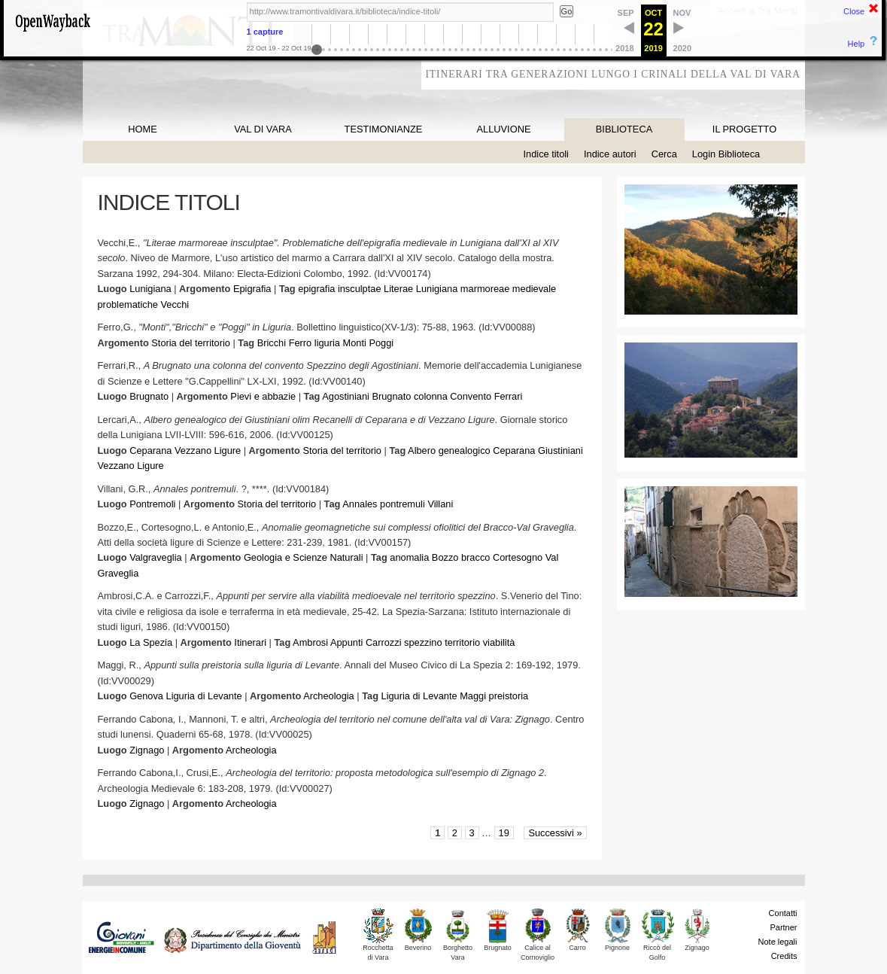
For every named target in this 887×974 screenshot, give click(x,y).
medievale (534, 288)
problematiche (128, 304)
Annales (359, 504)
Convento (470, 396)
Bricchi (271, 343)
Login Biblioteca (726, 154)
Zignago (146, 750)
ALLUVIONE (504, 129)
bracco (475, 557)
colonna (431, 396)
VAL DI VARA (263, 129)
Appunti (346, 642)
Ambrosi (310, 642)
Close (853, 11)
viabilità (499, 642)
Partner (783, 927)
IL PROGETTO (744, 129)
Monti (354, 343)
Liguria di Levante (204, 696)
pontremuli (402, 504)
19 (504, 833)
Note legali (777, 941)
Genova (146, 696)
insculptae (359, 288)
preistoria (509, 696)
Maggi (473, 696)
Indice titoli (546, 154)
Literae (398, 288)
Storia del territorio (190, 343)
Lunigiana (150, 288)
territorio (462, 642)
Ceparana (150, 450)
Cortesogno (517, 557)
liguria (327, 343)
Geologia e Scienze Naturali (303, 557)
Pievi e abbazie (263, 396)
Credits (784, 955)
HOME (142, 129)
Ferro (300, 343)
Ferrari (508, 396)
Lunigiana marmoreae (463, 288)
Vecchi (174, 304)
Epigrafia (252, 288)
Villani (440, 504)
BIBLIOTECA (624, 129)
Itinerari (250, 642)
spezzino (423, 642)
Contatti (783, 913)
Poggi (381, 343)
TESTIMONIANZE (384, 129)
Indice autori (610, 154)
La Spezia (150, 642)
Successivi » (555, 833)
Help (856, 43)
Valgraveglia (155, 557)
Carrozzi (384, 642)
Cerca (664, 154)
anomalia (409, 557)
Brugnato (149, 396)
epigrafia (316, 288)
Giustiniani (560, 450)
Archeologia (328, 696)
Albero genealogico (449, 450)
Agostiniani (345, 396)
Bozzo (445, 557)
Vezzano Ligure (208, 450)
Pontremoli (152, 504)
